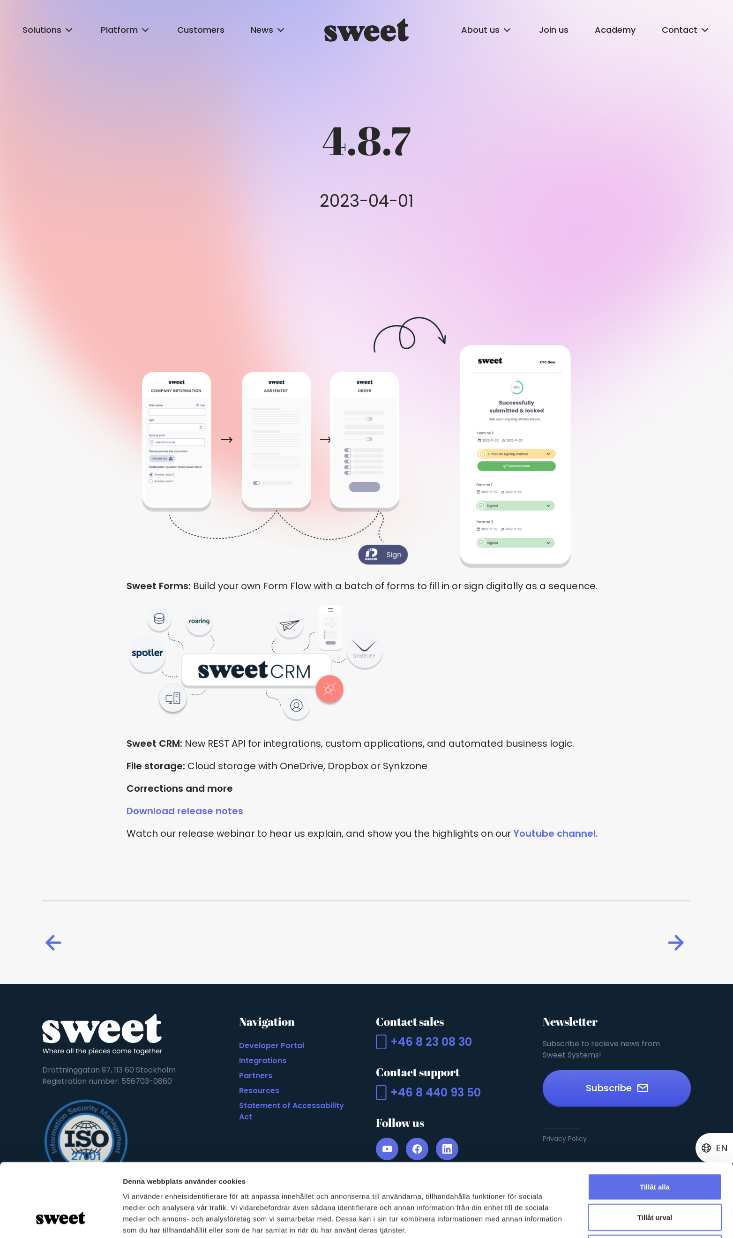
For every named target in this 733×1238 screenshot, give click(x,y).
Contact (686, 30)
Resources (259, 1090)
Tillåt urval (655, 1153)
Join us (553, 30)
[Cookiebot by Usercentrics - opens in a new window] (61, 1220)
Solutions (48, 30)
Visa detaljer (509, 1219)
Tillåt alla (655, 1122)
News (268, 30)
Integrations (262, 1060)
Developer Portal (271, 1045)
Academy (615, 30)
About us (487, 30)
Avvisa (654, 1184)
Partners (255, 1075)
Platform (126, 30)
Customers (200, 30)
